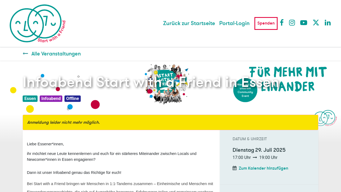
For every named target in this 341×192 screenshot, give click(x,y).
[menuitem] (189, 23)
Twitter (315, 22)
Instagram (292, 22)
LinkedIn (328, 22)
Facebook (283, 22)
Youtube (303, 22)
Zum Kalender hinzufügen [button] (263, 168)
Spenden (266, 23)
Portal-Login (234, 23)
